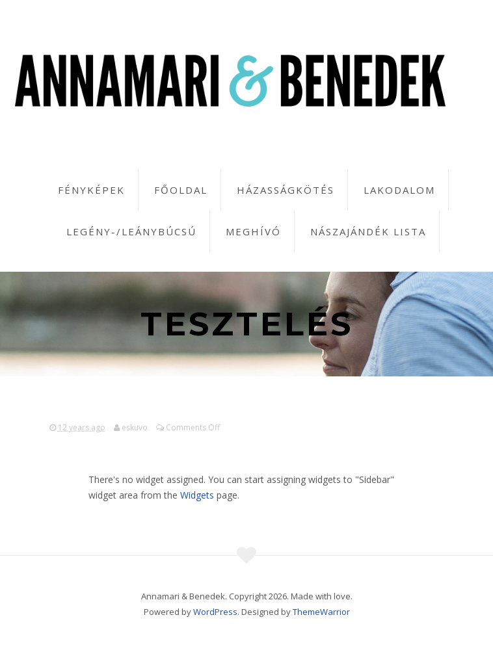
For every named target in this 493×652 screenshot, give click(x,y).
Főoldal (180, 189)
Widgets (197, 495)
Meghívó (253, 231)
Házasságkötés (285, 189)
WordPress (215, 612)
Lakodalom (399, 189)
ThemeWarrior (321, 612)
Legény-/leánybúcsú (131, 231)
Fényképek (91, 189)
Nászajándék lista (368, 231)
